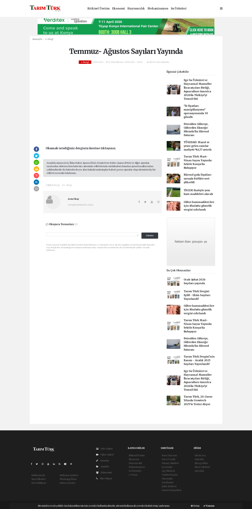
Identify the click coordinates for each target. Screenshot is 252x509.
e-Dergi (49, 39)
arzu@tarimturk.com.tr (80, 204)
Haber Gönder (68, 482)
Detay (195, 505)
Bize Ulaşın (104, 478)
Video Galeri (104, 454)
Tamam (208, 505)
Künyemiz (104, 472)
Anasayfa (37, 39)
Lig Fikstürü (168, 470)
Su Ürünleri (179, 8)
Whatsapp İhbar (68, 479)
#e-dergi (67, 185)
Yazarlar (102, 460)
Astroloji (199, 470)
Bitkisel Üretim (98, 8)
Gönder (150, 235)
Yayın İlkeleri (38, 479)
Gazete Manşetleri (171, 490)
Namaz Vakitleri (170, 463)
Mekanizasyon (157, 8)
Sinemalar (167, 478)
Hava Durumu (169, 455)
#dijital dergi (52, 185)
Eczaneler (167, 467)
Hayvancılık (136, 8)
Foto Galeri (104, 448)
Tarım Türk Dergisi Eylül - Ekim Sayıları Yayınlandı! (197, 295)
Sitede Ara (200, 455)
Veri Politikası (38, 482)
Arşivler (102, 466)
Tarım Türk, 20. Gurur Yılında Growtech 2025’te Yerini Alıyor (198, 400)
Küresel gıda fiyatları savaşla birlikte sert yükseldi (197, 178)
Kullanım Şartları (69, 475)
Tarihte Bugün (170, 474)
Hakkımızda (38, 475)
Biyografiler (201, 463)
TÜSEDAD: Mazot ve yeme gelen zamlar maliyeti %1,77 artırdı (198, 146)
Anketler (199, 459)
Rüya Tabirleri (202, 467)
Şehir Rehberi (169, 486)
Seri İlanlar (168, 482)
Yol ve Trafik (168, 459)
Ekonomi (118, 8)
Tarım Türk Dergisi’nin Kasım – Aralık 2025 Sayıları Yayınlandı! (199, 360)
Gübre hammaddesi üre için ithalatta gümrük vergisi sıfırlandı (199, 206)
